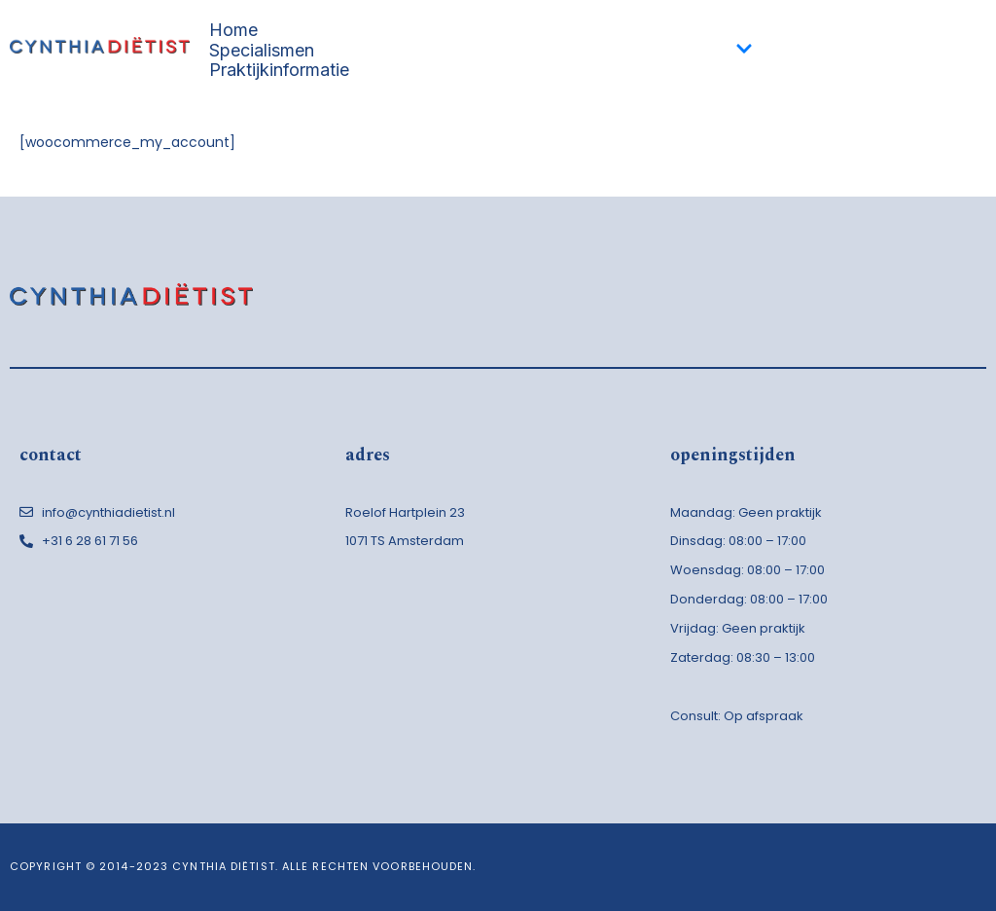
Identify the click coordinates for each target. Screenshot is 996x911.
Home (233, 30)
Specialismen (481, 50)
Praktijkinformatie (279, 70)
